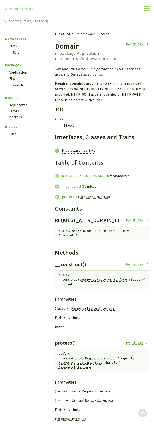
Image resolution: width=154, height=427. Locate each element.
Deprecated (18, 105)
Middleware (86, 34)
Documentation (18, 9)
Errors (14, 111)
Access (104, 34)
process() (69, 196)
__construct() (73, 186)
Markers (15, 117)
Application (18, 72)
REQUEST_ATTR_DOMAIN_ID (85, 176)
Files (13, 134)
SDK (15, 52)
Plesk (13, 46)
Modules (19, 85)
